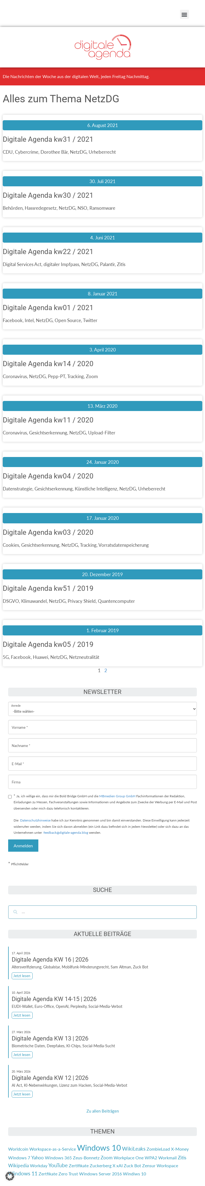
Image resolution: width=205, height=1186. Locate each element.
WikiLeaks (133, 1149)
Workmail (167, 1157)
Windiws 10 (134, 1173)
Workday (38, 1165)
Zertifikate (79, 1165)
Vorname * (20, 723)
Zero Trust (68, 1173)
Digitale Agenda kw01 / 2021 (48, 308)
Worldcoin (18, 1148)
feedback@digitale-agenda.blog (65, 832)
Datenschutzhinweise (35, 820)
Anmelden (23, 845)
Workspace (167, 1165)
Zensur (149, 1165)
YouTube (58, 1165)
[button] (184, 14)
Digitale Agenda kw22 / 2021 (48, 252)
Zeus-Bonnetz (86, 1157)
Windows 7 (19, 1157)
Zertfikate (48, 1173)
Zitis (182, 1157)
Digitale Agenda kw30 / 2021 (48, 195)
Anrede (16, 701)
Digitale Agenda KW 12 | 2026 (50, 1077)
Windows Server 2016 (100, 1173)
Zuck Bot (132, 1165)
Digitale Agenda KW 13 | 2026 (50, 1038)
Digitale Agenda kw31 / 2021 (48, 139)
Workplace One (129, 1157)
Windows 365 (58, 1157)
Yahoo (37, 1157)
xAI (119, 1165)
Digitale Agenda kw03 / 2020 (48, 532)
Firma (16, 778)
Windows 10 (99, 1147)
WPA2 (151, 1157)
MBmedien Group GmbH (117, 796)
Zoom (107, 1157)
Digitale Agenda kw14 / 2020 (48, 364)
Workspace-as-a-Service (52, 1148)
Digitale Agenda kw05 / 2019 (48, 644)
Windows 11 (23, 1173)
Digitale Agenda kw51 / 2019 (48, 588)
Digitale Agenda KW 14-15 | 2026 (54, 999)
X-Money (180, 1148)
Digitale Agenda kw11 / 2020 (48, 420)
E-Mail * (18, 759)
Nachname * (21, 741)
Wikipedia (18, 1165)
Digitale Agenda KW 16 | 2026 (50, 959)
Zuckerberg (100, 1165)
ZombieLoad (158, 1148)
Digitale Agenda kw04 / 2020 (48, 476)
